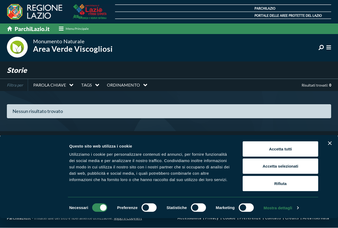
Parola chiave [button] (49, 85)
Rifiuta (280, 193)
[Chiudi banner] (330, 153)
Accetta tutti (280, 158)
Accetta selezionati (280, 176)
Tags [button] (86, 85)
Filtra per (15, 85)
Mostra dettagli (278, 217)
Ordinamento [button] (123, 85)
